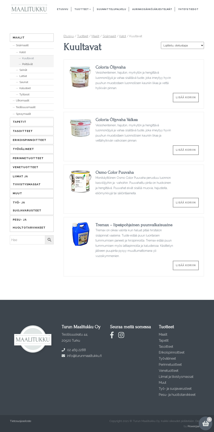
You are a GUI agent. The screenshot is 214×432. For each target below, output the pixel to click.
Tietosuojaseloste (20, 421)
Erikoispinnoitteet (29, 140)
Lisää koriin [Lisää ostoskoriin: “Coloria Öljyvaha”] (186, 97)
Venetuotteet (25, 167)
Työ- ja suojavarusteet (27, 206)
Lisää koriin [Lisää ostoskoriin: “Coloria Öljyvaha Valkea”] (186, 149)
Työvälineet (23, 149)
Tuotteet (81, 9)
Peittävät (27, 64)
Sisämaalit (109, 36)
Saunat (23, 82)
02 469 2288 (74, 350)
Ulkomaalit (22, 100)
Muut (17, 193)
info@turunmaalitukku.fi (82, 356)
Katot (122, 36)
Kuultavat (28, 58)
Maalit (95, 36)
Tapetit (19, 121)
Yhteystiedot (188, 9)
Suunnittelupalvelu (111, 9)
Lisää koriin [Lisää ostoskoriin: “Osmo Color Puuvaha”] (186, 202)
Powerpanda (196, 426)
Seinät (23, 70)
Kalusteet (25, 88)
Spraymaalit (23, 113)
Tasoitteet (23, 131)
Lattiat (23, 76)
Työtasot (24, 94)
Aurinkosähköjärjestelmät (152, 9)
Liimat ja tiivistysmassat (27, 180)
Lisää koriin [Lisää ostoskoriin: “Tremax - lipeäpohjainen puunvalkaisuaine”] (186, 265)
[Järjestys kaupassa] (182, 45)
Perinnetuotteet (28, 158)
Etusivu (62, 9)
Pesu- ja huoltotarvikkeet (29, 223)
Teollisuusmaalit (26, 107)
